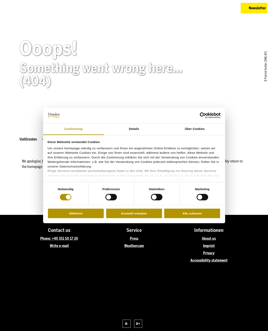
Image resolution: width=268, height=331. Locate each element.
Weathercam (134, 246)
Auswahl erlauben (134, 213)
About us (209, 238)
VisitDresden (28, 139)
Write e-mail (59, 246)
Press (134, 238)
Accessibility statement (209, 260)
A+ (138, 323)
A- (126, 323)
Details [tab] (134, 128)
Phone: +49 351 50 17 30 (59, 238)
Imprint (209, 246)
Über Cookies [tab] (195, 128)
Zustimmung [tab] (73, 128)
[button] (209, 8)
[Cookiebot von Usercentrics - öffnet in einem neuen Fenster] (202, 115)
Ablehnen (76, 213)
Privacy (209, 253)
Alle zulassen (192, 213)
